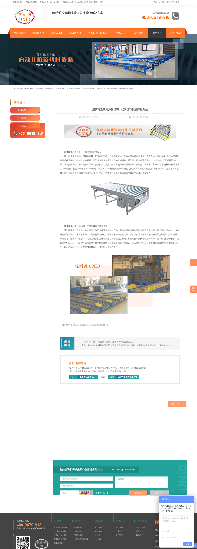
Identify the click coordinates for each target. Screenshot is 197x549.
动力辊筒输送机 (88, 88)
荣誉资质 (139, 513)
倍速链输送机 (112, 88)
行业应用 (98, 520)
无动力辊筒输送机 (74, 88)
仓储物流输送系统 (97, 33)
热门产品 (58, 502)
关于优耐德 (174, 2)
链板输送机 (75, 33)
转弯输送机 (49, 88)
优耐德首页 (20, 33)
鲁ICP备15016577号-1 (97, 545)
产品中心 (157, 2)
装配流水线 (101, 88)
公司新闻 (119, 509)
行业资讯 (119, 513)
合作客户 (98, 516)
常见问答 (119, 516)
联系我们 (139, 516)
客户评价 (98, 513)
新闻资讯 (157, 33)
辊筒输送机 (38, 33)
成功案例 (138, 33)
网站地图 (165, 2)
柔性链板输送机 (60, 520)
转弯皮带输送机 (60, 516)
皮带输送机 (57, 33)
